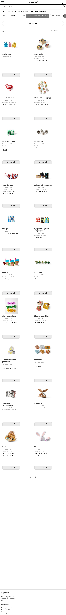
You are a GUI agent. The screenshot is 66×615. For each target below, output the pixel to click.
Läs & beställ (11, 75)
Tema (26, 11)
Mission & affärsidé (7, 610)
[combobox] (33, 6)
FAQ (2, 600)
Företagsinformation (7, 608)
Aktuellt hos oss (6, 614)
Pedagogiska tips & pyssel (14, 11)
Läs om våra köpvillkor (7, 596)
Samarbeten (4, 612)
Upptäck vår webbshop (8, 598)
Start (2, 11)
